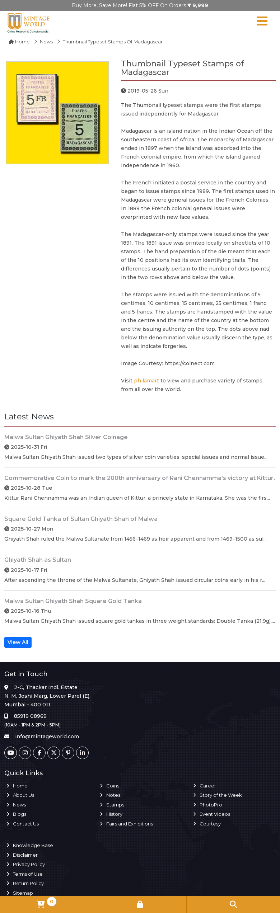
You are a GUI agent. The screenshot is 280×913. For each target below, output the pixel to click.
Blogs (19, 814)
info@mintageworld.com (47, 736)
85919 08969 (30, 716)
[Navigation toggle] (262, 22)
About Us (23, 795)
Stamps (115, 805)
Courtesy (210, 824)
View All (18, 642)
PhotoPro (211, 805)
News (46, 41)
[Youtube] (10, 753)
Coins (112, 786)
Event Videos (215, 814)
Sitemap (23, 893)
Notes (113, 795)
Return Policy (28, 883)
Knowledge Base (33, 845)
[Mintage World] (28, 22)
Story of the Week (221, 795)
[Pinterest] (68, 753)
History (114, 814)
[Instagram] (25, 753)
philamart (146, 380)
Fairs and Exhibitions (129, 824)
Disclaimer (25, 855)
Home (19, 41)
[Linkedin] (82, 753)
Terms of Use (28, 874)
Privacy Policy (29, 864)
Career (208, 786)
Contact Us (26, 824)
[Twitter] (53, 753)
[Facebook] (39, 753)
